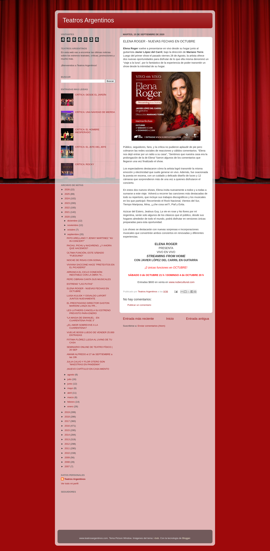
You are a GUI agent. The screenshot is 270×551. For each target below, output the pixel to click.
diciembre (72, 220)
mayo (70, 388)
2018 (67, 416)
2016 (67, 425)
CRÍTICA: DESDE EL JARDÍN (90, 94)
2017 (67, 421)
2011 (67, 448)
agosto (71, 374)
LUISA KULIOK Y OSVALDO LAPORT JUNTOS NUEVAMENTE (86, 297)
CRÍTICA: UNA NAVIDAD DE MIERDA (95, 112)
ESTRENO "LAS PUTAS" (80, 284)
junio (70, 383)
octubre (71, 229)
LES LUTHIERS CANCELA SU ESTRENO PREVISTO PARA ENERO (89, 311)
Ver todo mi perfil (69, 483)
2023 (67, 203)
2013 (67, 439)
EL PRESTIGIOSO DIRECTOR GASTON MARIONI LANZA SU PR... (88, 304)
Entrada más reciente (138, 318)
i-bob (156, 538)
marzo (70, 397)
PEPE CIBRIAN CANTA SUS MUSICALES (89, 279)
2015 (67, 430)
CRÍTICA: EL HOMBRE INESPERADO (87, 131)
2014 (67, 434)
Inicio (170, 318)
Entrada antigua (197, 318)
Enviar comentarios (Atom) (151, 326)
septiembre (73, 234)
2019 (67, 412)
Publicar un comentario (139, 305)
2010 (67, 453)
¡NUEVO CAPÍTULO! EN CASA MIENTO (88, 369)
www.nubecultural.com (182, 282)
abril (69, 393)
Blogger (186, 538)
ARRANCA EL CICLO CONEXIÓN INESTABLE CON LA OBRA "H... (85, 273)
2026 (67, 189)
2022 (67, 207)
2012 (67, 444)
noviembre (73, 225)
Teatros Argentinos (88, 20)
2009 (67, 457)
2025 (67, 194)
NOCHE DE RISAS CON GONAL (84, 260)
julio (69, 379)
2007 (67, 466)
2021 (67, 212)
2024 (67, 198)
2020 (67, 216)
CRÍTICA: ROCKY (84, 164)
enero (70, 406)
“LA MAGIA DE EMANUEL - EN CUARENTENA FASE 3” (83, 319)
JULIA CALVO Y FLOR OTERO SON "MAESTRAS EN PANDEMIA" (86, 363)
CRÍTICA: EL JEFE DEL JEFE (90, 147)
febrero (71, 402)
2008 (67, 462)
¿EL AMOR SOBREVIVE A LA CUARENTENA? (82, 326)
